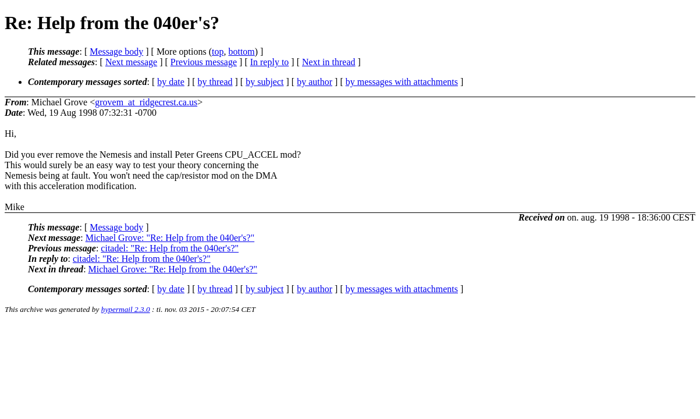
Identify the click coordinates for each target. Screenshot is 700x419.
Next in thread (329, 62)
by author (314, 82)
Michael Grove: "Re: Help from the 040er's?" (170, 238)
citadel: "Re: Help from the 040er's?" (170, 248)
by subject (264, 82)
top (217, 51)
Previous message (203, 62)
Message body (116, 51)
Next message (131, 62)
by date (170, 82)
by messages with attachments (402, 82)
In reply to (269, 62)
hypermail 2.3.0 (125, 309)
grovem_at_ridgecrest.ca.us (146, 102)
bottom (241, 51)
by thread (215, 82)
